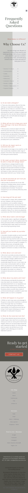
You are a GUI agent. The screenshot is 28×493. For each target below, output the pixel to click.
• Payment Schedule (8, 88)
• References (6, 78)
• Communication (7, 71)
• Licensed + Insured (8, 81)
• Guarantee (6, 76)
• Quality (5, 74)
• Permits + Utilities (8, 83)
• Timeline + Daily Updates (10, 86)
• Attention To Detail (8, 69)
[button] (10, 69)
